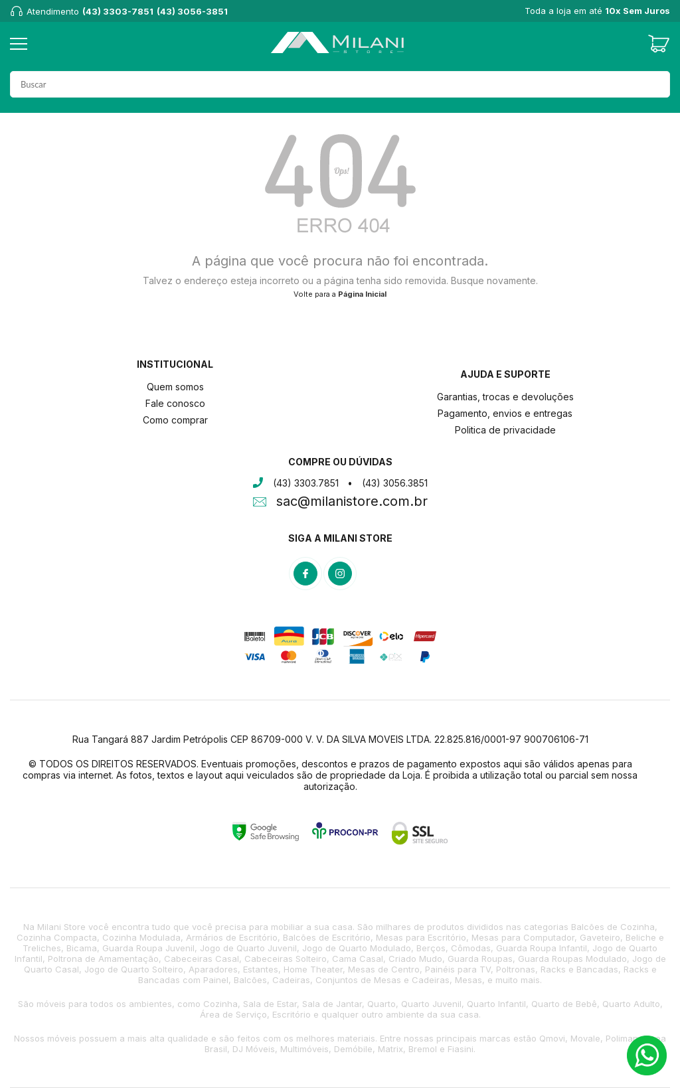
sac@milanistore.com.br (352, 502)
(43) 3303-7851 (117, 11)
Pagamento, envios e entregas (505, 413)
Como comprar (175, 420)
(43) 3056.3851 (395, 483)
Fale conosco (175, 403)
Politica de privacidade (505, 429)
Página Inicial (362, 294)
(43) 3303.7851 (306, 483)
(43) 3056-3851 (192, 11)
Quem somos (175, 386)
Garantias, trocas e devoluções (505, 396)
